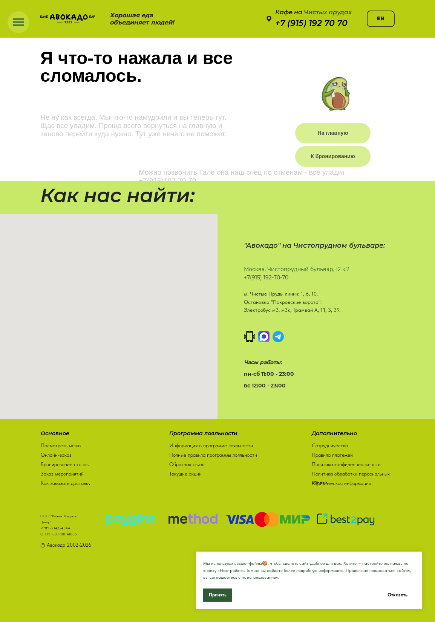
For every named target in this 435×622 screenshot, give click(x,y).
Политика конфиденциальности (346, 463)
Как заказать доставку (65, 482)
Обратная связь (186, 463)
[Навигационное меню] (18, 22)
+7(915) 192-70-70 (266, 277)
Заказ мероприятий (62, 472)
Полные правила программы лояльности (213, 453)
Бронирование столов (65, 463)
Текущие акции (185, 472)
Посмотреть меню (61, 444)
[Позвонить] (249, 336)
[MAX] (264, 336)
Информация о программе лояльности (211, 444)
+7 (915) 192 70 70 (311, 23)
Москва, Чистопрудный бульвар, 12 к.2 (296, 269)
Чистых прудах (328, 12)
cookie (240, 563)
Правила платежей (332, 453)
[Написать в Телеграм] (278, 336)
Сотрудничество (330, 444)
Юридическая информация (341, 482)
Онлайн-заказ (56, 453)
